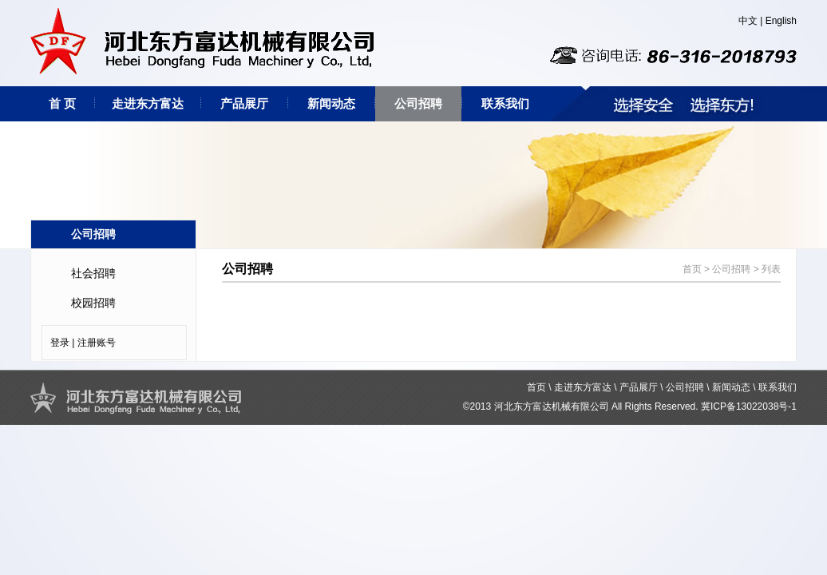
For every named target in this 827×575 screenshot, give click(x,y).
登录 (59, 342)
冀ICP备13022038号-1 (749, 406)
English (781, 20)
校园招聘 (93, 302)
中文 (748, 20)
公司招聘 (418, 103)
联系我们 (505, 103)
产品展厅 (244, 103)
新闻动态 (331, 103)
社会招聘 (93, 273)
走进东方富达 (148, 103)
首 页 (62, 103)
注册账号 (96, 342)
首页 (692, 269)
